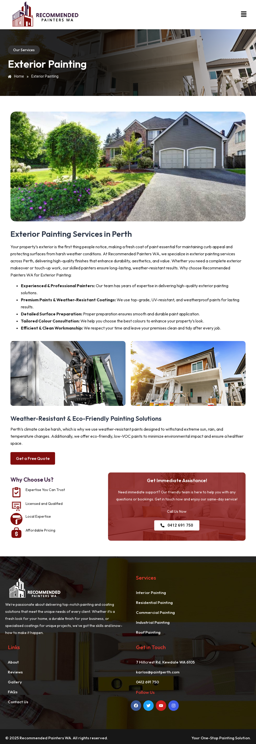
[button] (242, 14)
